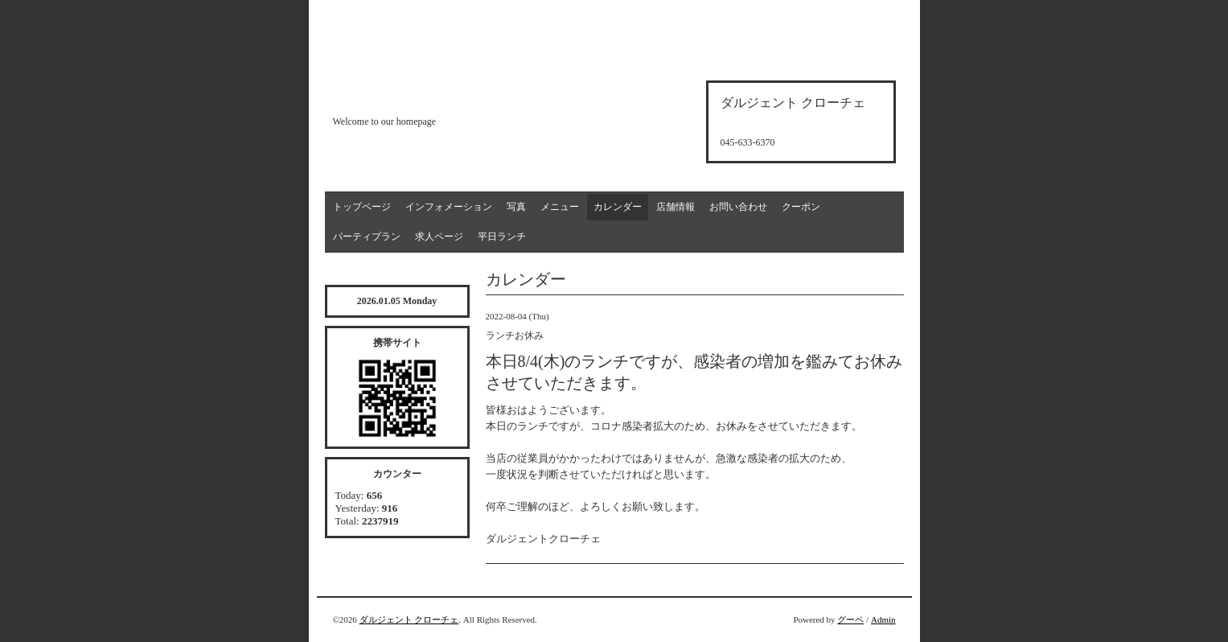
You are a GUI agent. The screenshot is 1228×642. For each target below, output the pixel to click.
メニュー (559, 206)
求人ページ (439, 236)
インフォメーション (448, 206)
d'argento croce (413, 93)
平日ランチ (502, 236)
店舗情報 (675, 206)
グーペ (850, 619)
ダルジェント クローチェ (409, 619)
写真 (516, 206)
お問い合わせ (738, 206)
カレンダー (617, 206)
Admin (883, 619)
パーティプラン (366, 236)
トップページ (362, 206)
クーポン (801, 206)
